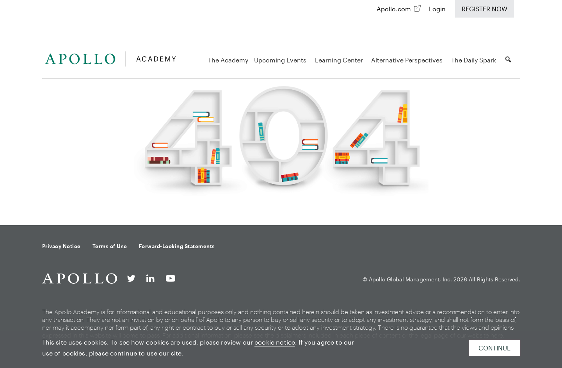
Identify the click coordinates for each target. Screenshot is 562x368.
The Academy (228, 60)
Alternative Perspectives (408, 59)
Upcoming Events (281, 59)
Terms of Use (109, 246)
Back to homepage (281, 205)
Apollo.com (394, 8)
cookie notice (274, 342)
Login (437, 8)
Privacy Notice (61, 246)
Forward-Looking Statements (177, 246)
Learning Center (340, 59)
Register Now (484, 8)
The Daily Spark (474, 59)
